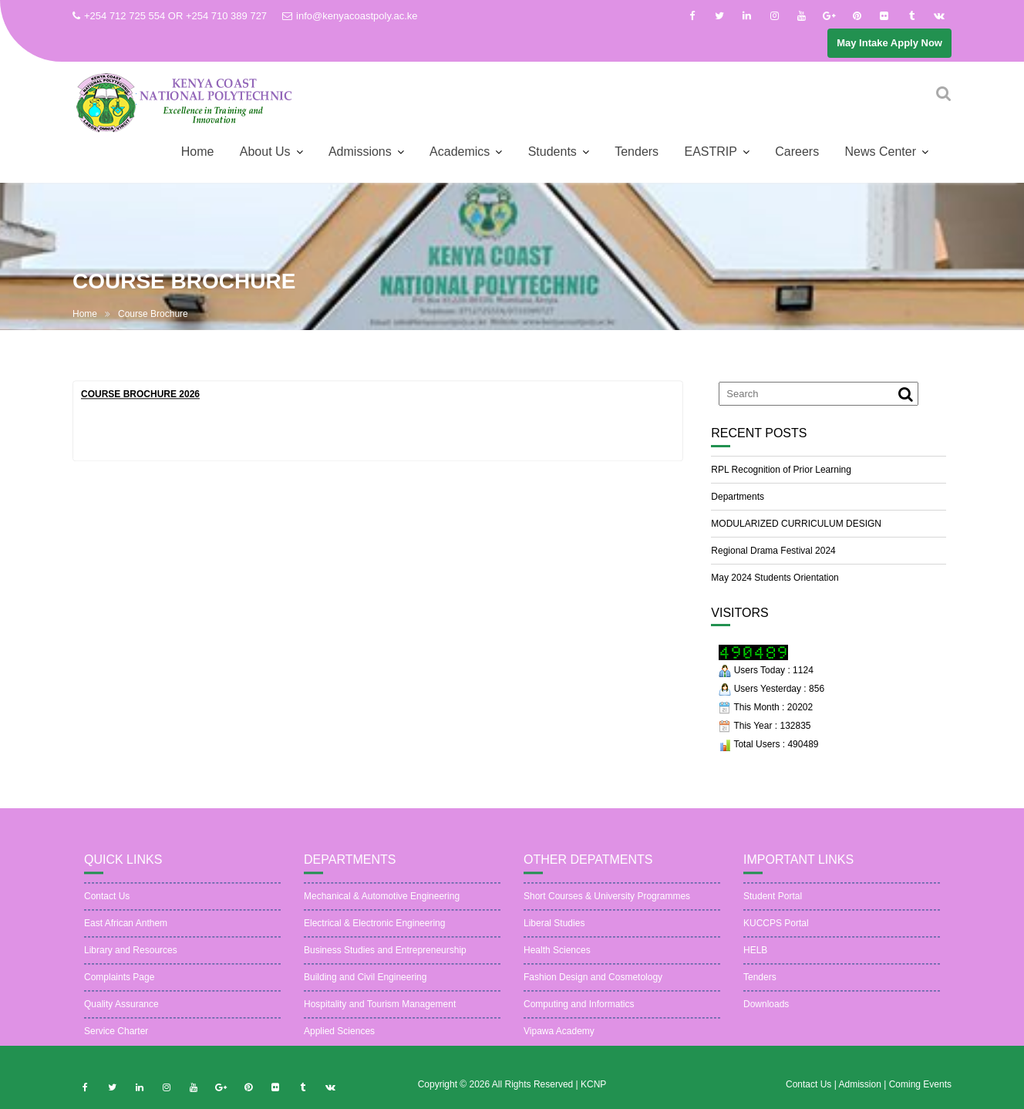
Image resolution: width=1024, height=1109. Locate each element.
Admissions (360, 151)
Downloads (766, 1017)
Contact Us (107, 909)
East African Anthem (125, 936)
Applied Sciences (339, 1044)
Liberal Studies (554, 936)
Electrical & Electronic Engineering (374, 936)
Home (197, 151)
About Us (265, 151)
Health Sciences (557, 963)
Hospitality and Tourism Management (380, 1017)
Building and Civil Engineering (365, 990)
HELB (755, 963)
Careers (797, 151)
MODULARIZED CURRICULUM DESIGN (796, 523)
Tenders (637, 151)
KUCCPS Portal (776, 936)
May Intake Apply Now (889, 43)
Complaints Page (119, 990)
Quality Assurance (121, 1017)
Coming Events (920, 1097)
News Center (880, 151)
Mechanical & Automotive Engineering (382, 909)
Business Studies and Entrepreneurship (385, 963)
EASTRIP (710, 151)
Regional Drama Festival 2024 (773, 550)
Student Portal (772, 909)
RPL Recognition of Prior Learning (781, 469)
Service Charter (116, 1044)
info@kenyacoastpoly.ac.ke (350, 16)
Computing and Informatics (579, 1017)
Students (552, 151)
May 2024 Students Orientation (774, 577)
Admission (861, 1097)
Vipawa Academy (559, 1044)
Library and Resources (130, 963)
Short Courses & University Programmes (607, 909)
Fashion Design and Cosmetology (593, 990)
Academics (459, 151)
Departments (737, 496)
